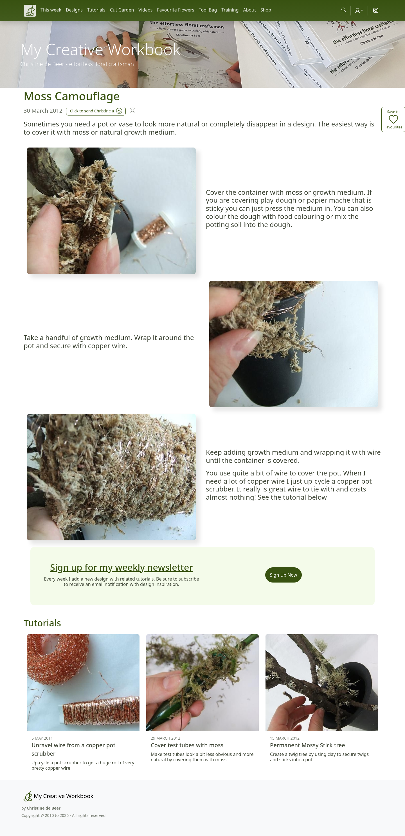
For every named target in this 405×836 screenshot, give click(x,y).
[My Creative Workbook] (57, 796)
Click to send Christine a (96, 110)
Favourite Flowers (175, 10)
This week (50, 10)
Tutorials (96, 10)
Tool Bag (208, 10)
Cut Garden (122, 10)
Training (229, 10)
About (249, 10)
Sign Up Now (283, 575)
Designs (74, 10)
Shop (265, 10)
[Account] (359, 10)
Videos (145, 10)
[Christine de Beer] (30, 10)
